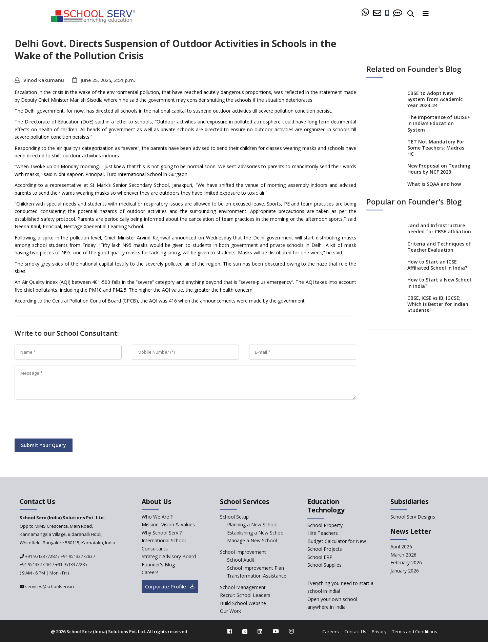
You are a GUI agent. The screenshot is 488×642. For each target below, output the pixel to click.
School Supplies (324, 565)
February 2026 (406, 562)
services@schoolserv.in (49, 586)
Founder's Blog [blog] (158, 564)
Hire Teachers (322, 533)
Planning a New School (252, 524)
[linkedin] (260, 631)
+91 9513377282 (40, 556)
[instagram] (291, 631)
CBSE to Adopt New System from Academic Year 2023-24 (435, 99)
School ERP (319, 557)
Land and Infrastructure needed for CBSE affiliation (439, 228)
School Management (243, 587)
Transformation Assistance (256, 575)
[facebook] (229, 631)
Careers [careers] (150, 572)
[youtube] (276, 631)
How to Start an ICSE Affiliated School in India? (437, 264)
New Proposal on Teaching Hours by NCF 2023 (438, 169)
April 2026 (401, 546)
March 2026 (403, 554)
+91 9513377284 (36, 564)
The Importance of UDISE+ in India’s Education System (438, 123)
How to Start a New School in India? (439, 283)
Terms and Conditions (414, 631)
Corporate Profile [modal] (170, 586)
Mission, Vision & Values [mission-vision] (168, 524)
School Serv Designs (412, 516)
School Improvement (243, 552)
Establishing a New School (256, 532)
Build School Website (243, 603)
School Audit (241, 560)
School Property (325, 525)
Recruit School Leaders (245, 595)
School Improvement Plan (255, 568)
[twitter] (244, 631)
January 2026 (404, 570)
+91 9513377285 (71, 564)
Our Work (230, 611)
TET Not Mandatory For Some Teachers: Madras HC (435, 147)
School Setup (234, 516)
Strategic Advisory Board (169, 556)
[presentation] (66, 420)
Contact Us (355, 631)
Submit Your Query (43, 445)
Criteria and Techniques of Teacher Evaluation (439, 246)
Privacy (379, 631)
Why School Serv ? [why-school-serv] (162, 532)
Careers (330, 631)
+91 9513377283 (77, 556)
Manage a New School (252, 540)
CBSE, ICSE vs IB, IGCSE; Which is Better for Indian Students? (437, 304)
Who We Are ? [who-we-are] (157, 516)
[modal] (468, 558)
